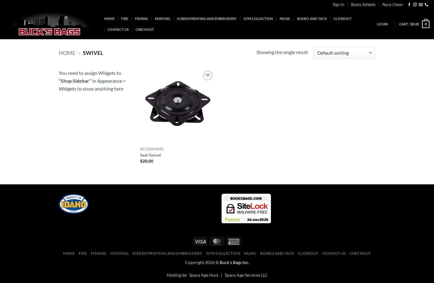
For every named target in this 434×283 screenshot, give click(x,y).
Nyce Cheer (392, 4)
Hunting (163, 19)
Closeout (343, 19)
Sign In (338, 4)
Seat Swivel (150, 154)
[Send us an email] (421, 5)
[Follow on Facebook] (409, 5)
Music (285, 19)
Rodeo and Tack (312, 19)
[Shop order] (344, 53)
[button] (382, 24)
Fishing (141, 19)
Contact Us (118, 29)
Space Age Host (203, 275)
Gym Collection (258, 19)
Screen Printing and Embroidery (207, 19)
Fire (124, 19)
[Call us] (426, 5)
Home (109, 19)
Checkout (145, 29)
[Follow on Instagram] (415, 5)
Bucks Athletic (363, 4)
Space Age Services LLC (246, 275)
